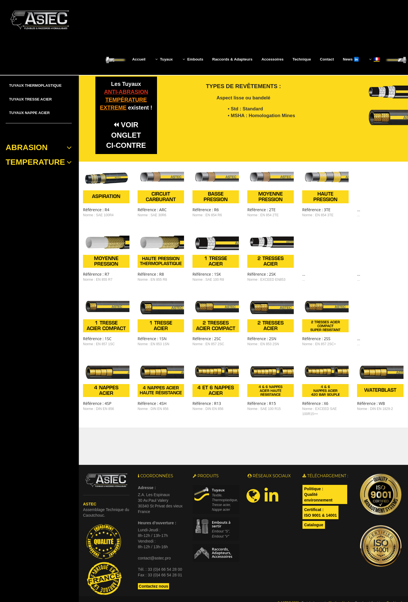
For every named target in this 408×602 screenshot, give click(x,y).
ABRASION (39, 147)
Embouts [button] (193, 59)
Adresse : (147, 475)
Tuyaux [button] (164, 59)
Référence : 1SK (200, 271)
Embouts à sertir (221, 512)
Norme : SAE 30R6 (148, 215)
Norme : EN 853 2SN (253, 338)
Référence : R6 (199, 209)
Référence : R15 (251, 394)
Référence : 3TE (303, 209)
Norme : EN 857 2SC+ (306, 338)
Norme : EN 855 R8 (149, 277)
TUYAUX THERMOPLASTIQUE (35, 85)
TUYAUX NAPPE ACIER (29, 113)
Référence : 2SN (251, 332)
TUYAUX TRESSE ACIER (30, 99)
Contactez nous (153, 574)
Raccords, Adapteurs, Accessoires (222, 540)
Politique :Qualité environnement (318, 482)
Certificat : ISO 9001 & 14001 (320, 500)
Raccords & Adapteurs (232, 59)
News (351, 59)
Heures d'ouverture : (157, 511)
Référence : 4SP (97, 394)
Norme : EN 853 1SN (150, 338)
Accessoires (272, 59)
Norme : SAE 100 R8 (202, 277)
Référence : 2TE (251, 209)
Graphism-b (394, 590)
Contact (327, 59)
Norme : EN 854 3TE (304, 215)
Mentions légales (340, 590)
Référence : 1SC (97, 332)
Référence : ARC (148, 209)
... (342, 209)
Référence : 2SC (200, 332)
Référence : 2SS (303, 332)
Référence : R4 (96, 209)
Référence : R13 (200, 394)
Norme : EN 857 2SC (202, 338)
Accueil (138, 59)
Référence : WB (354, 394)
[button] (374, 59)
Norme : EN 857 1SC (99, 338)
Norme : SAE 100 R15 (254, 400)
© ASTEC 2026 (288, 590)
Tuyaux (218, 477)
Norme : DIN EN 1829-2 (358, 400)
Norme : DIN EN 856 (98, 400)
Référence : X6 (302, 394)
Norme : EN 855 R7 (98, 277)
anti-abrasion (126, 92)
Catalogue (313, 512)
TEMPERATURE (39, 162)
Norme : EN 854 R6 (201, 215)
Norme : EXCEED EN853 (256, 277)
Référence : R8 (147, 271)
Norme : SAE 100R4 (98, 215)
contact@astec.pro (154, 546)
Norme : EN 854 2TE (253, 215)
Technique (302, 59)
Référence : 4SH (148, 394)
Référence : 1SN (148, 332)
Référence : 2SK (251, 271)
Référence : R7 (96, 271)
